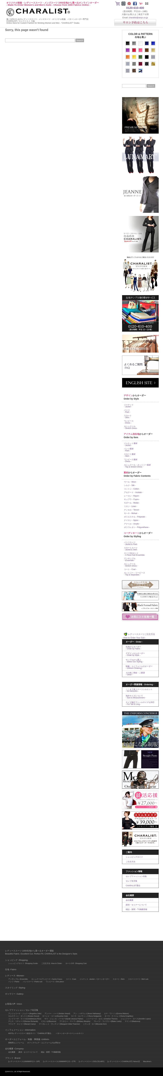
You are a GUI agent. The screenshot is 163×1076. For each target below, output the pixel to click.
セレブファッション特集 (136, 876)
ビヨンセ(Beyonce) (48, 1021)
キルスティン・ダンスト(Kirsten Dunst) (23, 1016)
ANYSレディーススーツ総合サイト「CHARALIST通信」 (30, 1033)
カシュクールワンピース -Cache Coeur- (47, 979)
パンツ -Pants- (14, 982)
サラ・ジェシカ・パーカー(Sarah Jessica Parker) (63, 1019)
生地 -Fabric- (11, 969)
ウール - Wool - (130, 482)
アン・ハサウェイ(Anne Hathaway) (87, 1013)
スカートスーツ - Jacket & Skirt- (131, 549)
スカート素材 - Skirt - (129, 455)
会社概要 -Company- (14, 1048)
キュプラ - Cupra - (132, 499)
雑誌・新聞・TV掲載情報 (136, 909)
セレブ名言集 (131, 881)
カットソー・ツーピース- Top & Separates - (134, 574)
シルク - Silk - (130, 485)
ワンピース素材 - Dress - (130, 460)
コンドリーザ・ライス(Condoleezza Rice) (24, 1019)
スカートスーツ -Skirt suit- (138, 979)
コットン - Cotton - (132, 489)
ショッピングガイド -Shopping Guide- (23, 963)
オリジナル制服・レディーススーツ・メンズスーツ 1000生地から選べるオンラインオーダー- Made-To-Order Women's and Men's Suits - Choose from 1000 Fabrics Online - (52, 3)
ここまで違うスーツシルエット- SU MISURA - (139, 690)
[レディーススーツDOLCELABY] (91, 1061)
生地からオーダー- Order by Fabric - (133, 648)
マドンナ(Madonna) (132, 1021)
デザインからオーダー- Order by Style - (135, 654)
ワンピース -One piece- (55, 982)
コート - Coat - (130, 569)
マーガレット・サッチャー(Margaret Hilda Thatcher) (59, 1024)
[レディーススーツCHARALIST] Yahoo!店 (123, 1061)
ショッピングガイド (134, 857)
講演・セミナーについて (136, 905)
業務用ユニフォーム (16, 1043)
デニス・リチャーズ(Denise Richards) (23, 1021)
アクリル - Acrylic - (132, 524)
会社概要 (129, 900)
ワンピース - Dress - (129, 422)
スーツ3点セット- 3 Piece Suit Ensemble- (134, 554)
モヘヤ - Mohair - (131, 513)
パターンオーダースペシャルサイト (70, 1033)
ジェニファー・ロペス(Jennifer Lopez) (136, 1019)
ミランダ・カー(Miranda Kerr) (95, 1024)
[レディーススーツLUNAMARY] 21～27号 (59, 1061)
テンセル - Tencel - (132, 510)
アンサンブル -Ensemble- (18, 979)
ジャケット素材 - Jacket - (130, 444)
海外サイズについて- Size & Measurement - (136, 697)
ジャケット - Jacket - (129, 406)
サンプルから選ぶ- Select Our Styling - (134, 661)
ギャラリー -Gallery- (14, 994)
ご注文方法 (130, 862)
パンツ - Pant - (127, 411)
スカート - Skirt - (128, 416)
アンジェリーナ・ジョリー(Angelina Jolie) (24, 1013)
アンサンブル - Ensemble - (129, 559)
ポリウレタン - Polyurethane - (137, 527)
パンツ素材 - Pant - (129, 450)
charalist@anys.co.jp (138, 17)
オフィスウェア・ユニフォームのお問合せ (43, 1043)
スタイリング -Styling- (15, 988)
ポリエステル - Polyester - (135, 517)
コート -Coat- (71, 979)
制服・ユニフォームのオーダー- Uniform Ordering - (139, 667)
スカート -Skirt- (119, 979)
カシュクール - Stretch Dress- (130, 427)
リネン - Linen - (130, 506)
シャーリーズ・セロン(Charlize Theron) (101, 1019)
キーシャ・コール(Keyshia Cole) (55, 1016)
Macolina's (147, 1061)
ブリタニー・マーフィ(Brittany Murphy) (74, 1021)
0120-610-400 (135, 8)
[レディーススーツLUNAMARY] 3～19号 (24, 1061)
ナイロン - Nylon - (131, 520)
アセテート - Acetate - (133, 492)
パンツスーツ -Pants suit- (33, 982)
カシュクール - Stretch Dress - (131, 565)
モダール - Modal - (132, 503)
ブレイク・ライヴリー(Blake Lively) (108, 1021)
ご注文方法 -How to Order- (51, 963)
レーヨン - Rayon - (132, 496)
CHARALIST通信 (133, 886)
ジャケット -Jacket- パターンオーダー (95, 979)
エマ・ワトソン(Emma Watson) (116, 1013)
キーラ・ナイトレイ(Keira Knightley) (119, 1016)
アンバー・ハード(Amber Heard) (57, 1013)
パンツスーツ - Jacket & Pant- (131, 543)
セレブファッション (14, 1010)
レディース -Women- (15, 975)
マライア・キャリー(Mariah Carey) (22, 1024)
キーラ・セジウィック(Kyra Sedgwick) (86, 1016)
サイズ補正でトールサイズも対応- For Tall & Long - (140, 703)
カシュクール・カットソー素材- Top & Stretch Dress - (137, 466)
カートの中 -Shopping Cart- (76, 963)
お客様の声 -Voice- (13, 1004)
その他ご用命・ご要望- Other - (135, 674)
